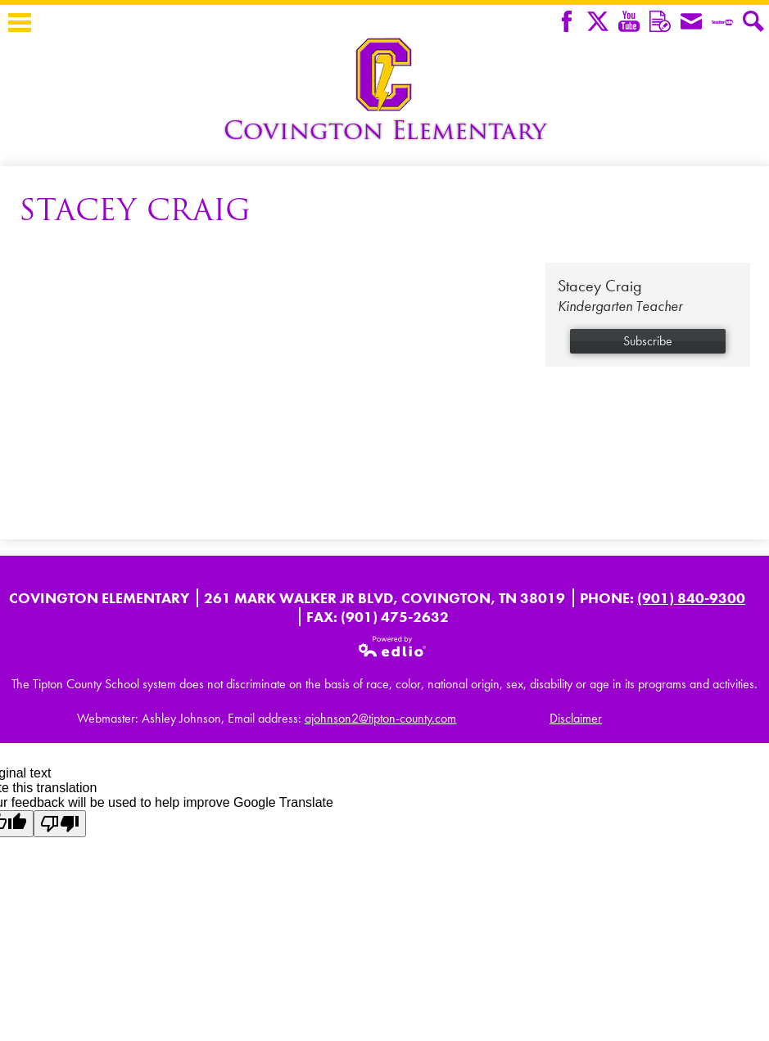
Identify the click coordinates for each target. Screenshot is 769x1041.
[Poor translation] (60, 823)
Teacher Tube (722, 22)
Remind (660, 22)
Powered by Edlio (393, 646)
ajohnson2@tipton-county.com (380, 718)
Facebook (567, 22)
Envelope (691, 22)
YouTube (629, 22)
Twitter (598, 22)
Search (753, 22)
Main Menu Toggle (19, 22)
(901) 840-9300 (691, 597)
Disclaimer (576, 718)
